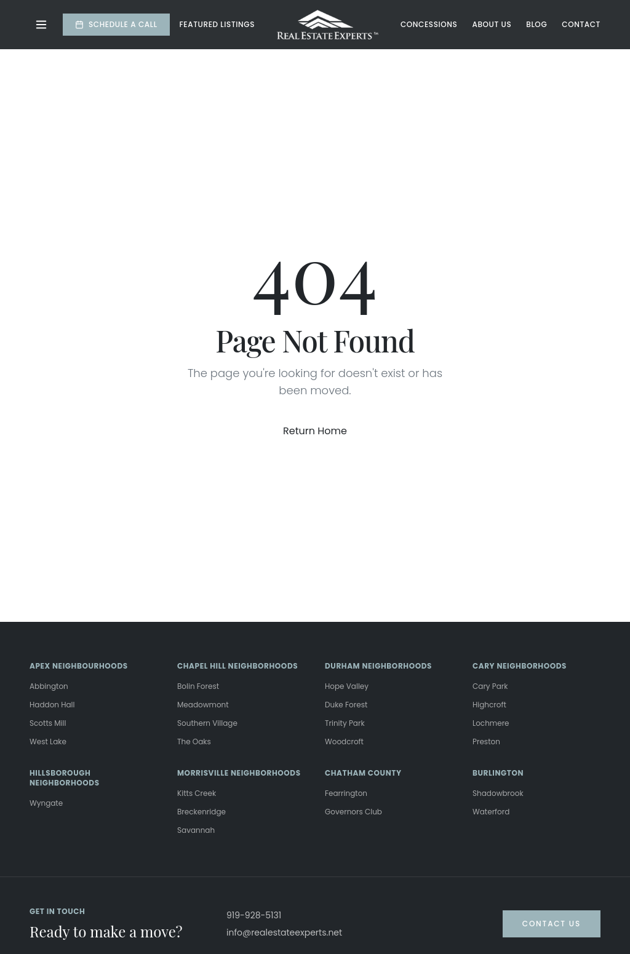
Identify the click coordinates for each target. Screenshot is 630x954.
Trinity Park (345, 723)
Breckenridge (201, 811)
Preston (486, 741)
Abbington (49, 686)
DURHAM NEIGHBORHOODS (378, 666)
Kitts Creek (196, 793)
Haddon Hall (52, 704)
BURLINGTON (498, 773)
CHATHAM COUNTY (363, 773)
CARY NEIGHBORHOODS (519, 666)
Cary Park (490, 686)
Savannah (196, 830)
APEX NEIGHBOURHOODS (79, 666)
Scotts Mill (48, 723)
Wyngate (46, 803)
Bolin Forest (198, 686)
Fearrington (346, 793)
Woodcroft (344, 741)
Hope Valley (347, 686)
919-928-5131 (253, 915)
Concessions (429, 25)
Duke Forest (346, 704)
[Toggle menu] (41, 24)
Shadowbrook (498, 793)
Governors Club (353, 811)
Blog (536, 25)
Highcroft (489, 704)
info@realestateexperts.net (284, 932)
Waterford (490, 811)
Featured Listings (217, 25)
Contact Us (551, 923)
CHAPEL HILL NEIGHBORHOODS (237, 666)
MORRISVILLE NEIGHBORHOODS (239, 773)
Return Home (315, 431)
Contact (581, 25)
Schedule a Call (116, 24)
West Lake (48, 741)
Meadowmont (203, 704)
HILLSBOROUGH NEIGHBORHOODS (65, 778)
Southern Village (207, 723)
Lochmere (490, 723)
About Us (491, 25)
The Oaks (194, 741)
